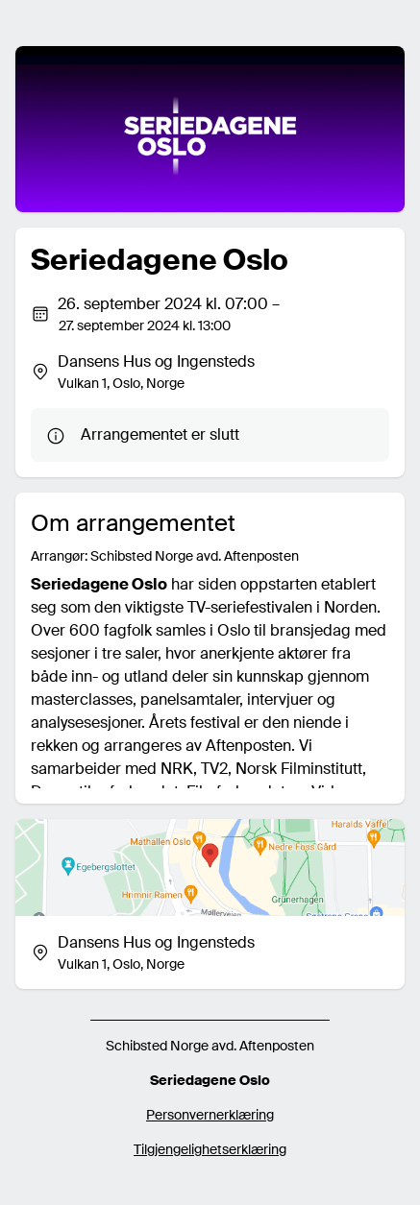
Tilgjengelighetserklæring (210, 1149)
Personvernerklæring (210, 1114)
